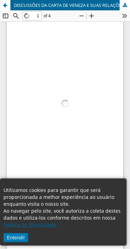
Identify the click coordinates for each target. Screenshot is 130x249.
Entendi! (16, 237)
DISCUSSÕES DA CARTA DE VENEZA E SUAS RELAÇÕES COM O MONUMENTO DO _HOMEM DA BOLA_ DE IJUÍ (72, 5)
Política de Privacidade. (30, 224)
